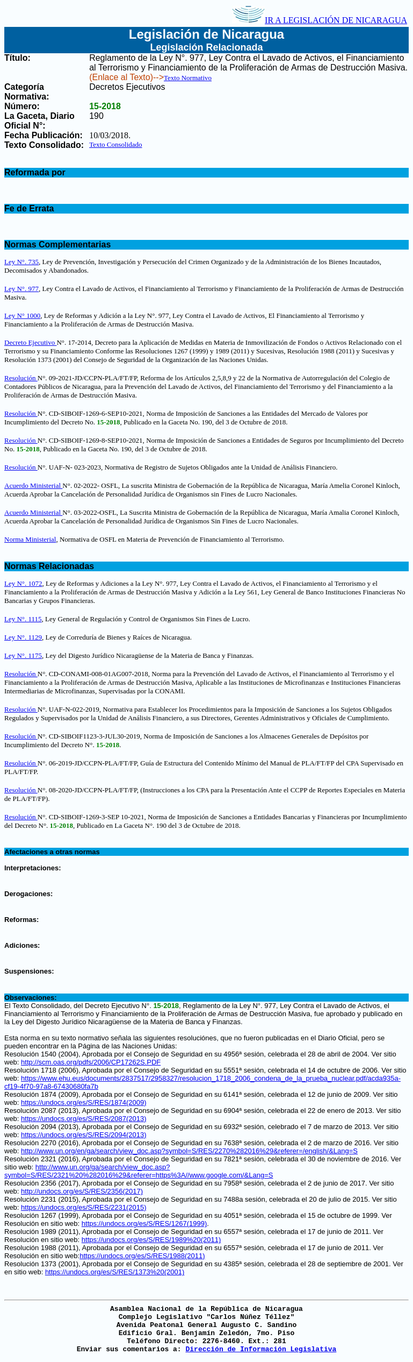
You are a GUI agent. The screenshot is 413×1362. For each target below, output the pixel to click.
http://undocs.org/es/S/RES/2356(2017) (82, 1191)
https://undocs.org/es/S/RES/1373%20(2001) (114, 1272)
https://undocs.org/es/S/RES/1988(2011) (142, 1256)
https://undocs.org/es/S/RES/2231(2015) (83, 1207)
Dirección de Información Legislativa (260, 1349)
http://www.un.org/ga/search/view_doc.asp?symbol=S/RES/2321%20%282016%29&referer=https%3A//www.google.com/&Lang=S (138, 1171)
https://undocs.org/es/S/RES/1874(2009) (83, 1102)
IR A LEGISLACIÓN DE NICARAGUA (319, 20)
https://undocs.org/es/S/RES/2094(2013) (83, 1135)
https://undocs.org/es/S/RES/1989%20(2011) (151, 1240)
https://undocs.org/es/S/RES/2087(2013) (83, 1119)
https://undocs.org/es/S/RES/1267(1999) (144, 1223)
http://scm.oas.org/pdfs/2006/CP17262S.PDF (91, 1062)
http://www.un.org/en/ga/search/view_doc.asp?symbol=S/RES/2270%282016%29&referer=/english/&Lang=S (189, 1151)
